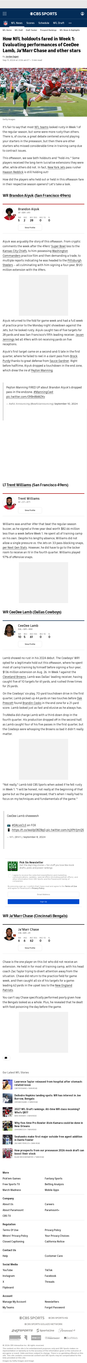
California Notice (55, 1241)
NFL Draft (19, 30)
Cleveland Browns (14, 677)
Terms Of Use (10, 1230)
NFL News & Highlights (70, 30)
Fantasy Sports (53, 1178)
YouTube (8, 1270)
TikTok (48, 1270)
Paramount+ (52, 1210)
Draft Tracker (31, 30)
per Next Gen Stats (15, 547)
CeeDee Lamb (20, 612)
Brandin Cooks (31, 703)
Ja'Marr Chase (21, 916)
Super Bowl (58, 246)
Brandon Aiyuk (21, 195)
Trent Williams (19, 485)
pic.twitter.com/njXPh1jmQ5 (65, 830)
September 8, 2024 (34, 837)
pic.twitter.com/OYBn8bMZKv (25, 397)
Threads (49, 1281)
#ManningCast (43, 392)
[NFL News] (16, 23)
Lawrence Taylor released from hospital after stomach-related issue (48, 1083)
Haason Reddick (13, 172)
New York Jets (56, 167)
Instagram (9, 1276)
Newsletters (52, 1301)
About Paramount (13, 1210)
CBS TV (7, 1216)
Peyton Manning (42, 370)
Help (5, 1256)
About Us (8, 1204)
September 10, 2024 (66, 403)
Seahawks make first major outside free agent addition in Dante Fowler (48, 1138)
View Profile (30, 227)
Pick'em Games (12, 1178)
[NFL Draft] (58, 23)
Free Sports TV (11, 1184)
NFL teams (41, 127)
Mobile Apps (52, 1190)
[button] (70, 23)
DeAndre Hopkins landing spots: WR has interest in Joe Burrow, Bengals (47, 1097)
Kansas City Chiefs (15, 251)
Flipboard (8, 1287)
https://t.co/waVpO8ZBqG (29, 830)
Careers (49, 1204)
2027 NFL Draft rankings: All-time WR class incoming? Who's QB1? (47, 1111)
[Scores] (30, 23)
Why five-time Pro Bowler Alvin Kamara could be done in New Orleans (48, 1124)
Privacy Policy (53, 1230)
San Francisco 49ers (53, 195)
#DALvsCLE (19, 825)
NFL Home (7, 30)
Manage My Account (14, 1301)
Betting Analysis (54, 1184)
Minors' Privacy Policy (15, 1236)
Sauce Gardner (59, 361)
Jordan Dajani (12, 56)
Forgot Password (55, 1307)
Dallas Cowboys (47, 612)
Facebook (50, 1276)
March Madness (12, 1190)
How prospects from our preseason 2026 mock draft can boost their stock (49, 1152)
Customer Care (54, 1256)
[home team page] (14, 215)
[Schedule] (43, 23)
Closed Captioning (13, 1241)
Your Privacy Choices (57, 1236)
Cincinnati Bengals (50, 916)
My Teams (8, 1307)
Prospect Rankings (48, 30)
